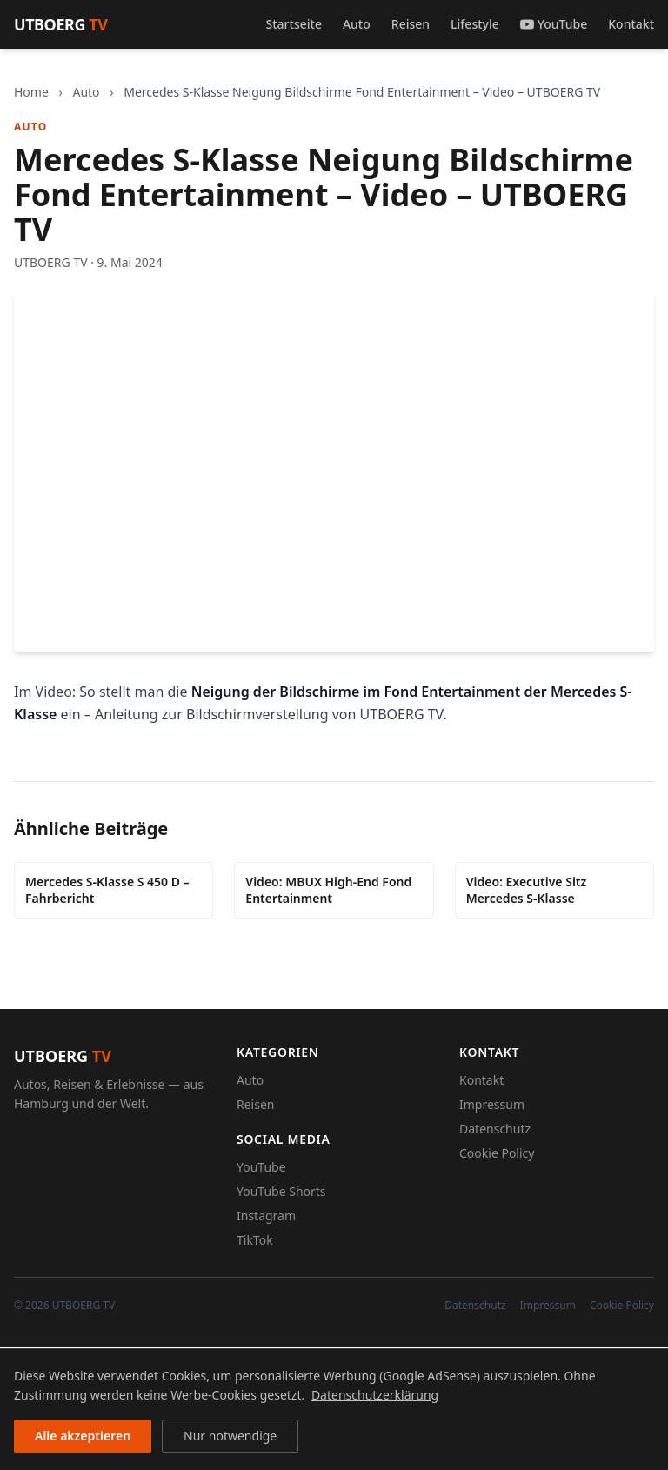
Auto (357, 24)
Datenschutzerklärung (374, 1394)
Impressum (491, 1104)
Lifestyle (475, 24)
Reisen (410, 24)
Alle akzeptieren (82, 1435)
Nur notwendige (230, 1435)
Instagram (266, 1215)
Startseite (294, 24)
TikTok (255, 1240)
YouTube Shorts (281, 1191)
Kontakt (631, 24)
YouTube (553, 24)
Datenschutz (495, 1128)
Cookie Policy (496, 1153)
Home (31, 92)
